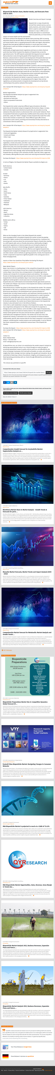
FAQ (2, 1070)
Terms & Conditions (20, 1070)
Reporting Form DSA (39, 1070)
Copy (49, 372)
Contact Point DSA (29, 1070)
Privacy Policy (11, 1070)
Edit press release (25, 393)
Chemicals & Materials (13, 698)
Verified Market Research (9, 761)
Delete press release (10, 393)
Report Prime (15, 17)
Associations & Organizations (15, 760)
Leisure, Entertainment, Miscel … (16, 445)
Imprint (5, 1070)
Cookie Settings (48, 1070)
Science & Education (20, 16)
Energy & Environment (13, 628)
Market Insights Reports (8, 824)
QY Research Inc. (7, 699)
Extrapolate (5, 943)
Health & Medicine (13, 505)
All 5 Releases (6, 650)
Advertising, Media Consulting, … (16, 568)
